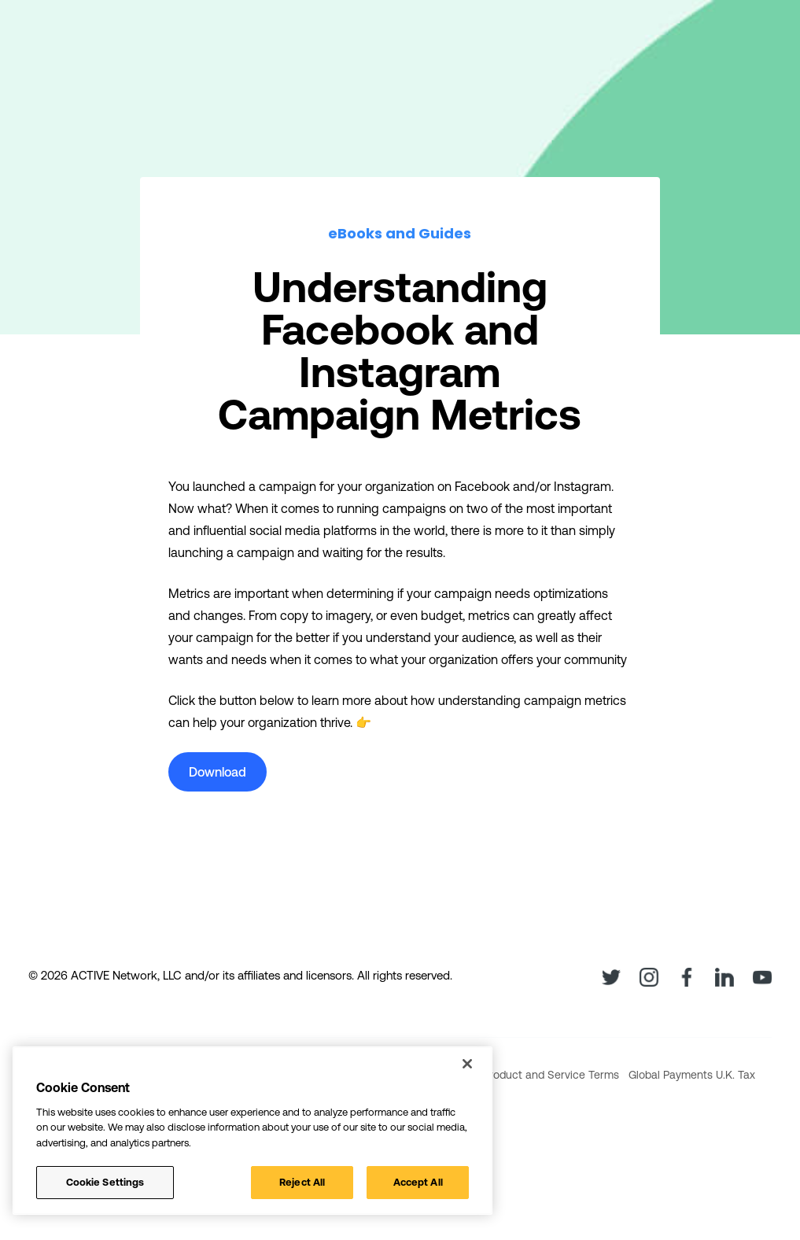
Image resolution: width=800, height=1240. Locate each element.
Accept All (418, 1182)
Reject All (302, 1182)
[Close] (467, 1063)
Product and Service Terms (551, 1074)
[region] (252, 1130)
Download (217, 772)
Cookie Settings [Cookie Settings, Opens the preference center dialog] (105, 1182)
